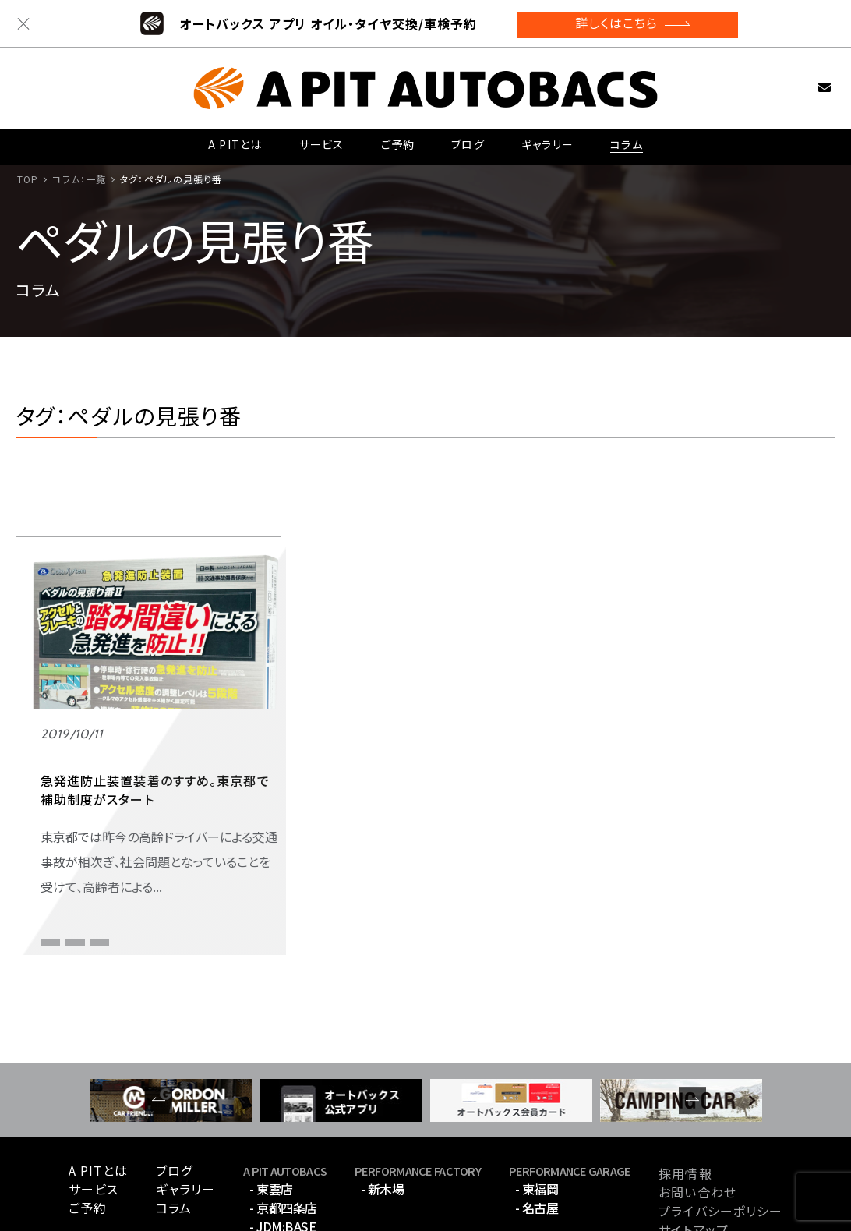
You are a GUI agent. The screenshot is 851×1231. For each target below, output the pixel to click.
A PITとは (235, 140)
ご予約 (397, 140)
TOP (27, 179)
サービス (320, 140)
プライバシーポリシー (720, 1134)
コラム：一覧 (79, 179)
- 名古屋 (537, 1131)
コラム (626, 140)
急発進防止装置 (174, 837)
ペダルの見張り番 (78, 837)
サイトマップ (694, 1153)
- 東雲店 (271, 1112)
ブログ (467, 140)
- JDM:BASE (282, 1150)
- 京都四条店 (283, 1131)
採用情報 (685, 1097)
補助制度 (60, 861)
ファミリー (61, 807)
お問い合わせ (799, 81)
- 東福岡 (537, 1112)
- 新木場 (382, 1112)
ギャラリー (546, 140)
